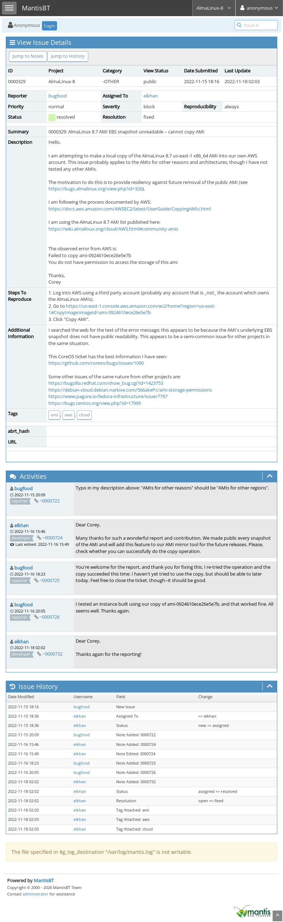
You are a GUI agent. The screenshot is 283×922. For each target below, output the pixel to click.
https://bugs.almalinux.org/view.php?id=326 (95, 188)
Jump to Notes (28, 56)
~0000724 (52, 537)
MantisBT (44, 880)
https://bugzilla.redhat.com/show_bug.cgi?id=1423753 (105, 383)
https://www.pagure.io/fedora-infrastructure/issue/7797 (108, 396)
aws (68, 415)
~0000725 (49, 580)
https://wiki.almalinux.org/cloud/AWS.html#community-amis (113, 229)
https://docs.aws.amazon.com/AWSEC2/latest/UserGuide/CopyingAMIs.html (129, 208)
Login (49, 26)
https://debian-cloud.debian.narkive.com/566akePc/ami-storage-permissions (130, 390)
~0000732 (52, 654)
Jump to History (68, 56)
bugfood (57, 96)
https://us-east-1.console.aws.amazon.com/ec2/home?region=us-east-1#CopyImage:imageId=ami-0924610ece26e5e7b (132, 309)
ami (54, 415)
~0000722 (49, 500)
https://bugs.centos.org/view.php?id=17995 (94, 403)
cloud (84, 415)
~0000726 (49, 617)
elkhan (150, 96)
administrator (35, 894)
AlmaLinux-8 (213, 8)
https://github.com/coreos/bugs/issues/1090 (96, 363)
